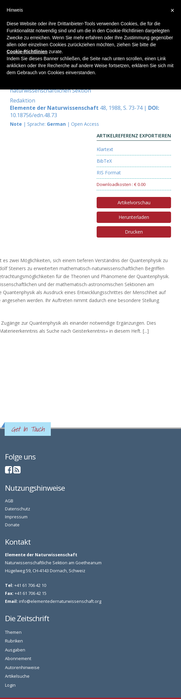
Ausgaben (15, 650)
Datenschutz (17, 509)
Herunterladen (134, 217)
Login (10, 685)
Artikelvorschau (134, 202)
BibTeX (104, 161)
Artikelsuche (17, 676)
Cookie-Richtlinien (27, 51)
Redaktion (22, 100)
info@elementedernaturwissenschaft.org (60, 601)
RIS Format (109, 172)
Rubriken (14, 641)
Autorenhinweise (22, 667)
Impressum (16, 517)
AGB (9, 501)
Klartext (105, 149)
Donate (12, 525)
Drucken (134, 232)
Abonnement (18, 658)
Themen (13, 632)
